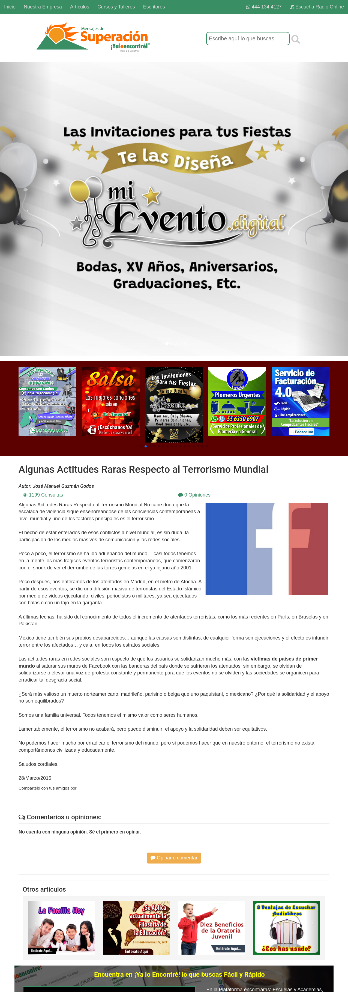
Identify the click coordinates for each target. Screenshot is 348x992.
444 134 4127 (264, 7)
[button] (141, 446)
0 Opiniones (194, 495)
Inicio (10, 7)
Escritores (154, 7)
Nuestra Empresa (43, 7)
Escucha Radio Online (317, 7)
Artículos (79, 7)
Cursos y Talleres (116, 7)
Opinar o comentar (174, 857)
